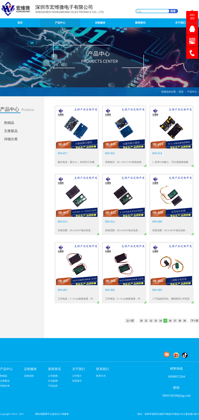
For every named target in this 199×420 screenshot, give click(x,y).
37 (175, 320)
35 (165, 320)
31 (146, 320)
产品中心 (192, 91)
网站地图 (39, 414)
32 (151, 320)
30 (141, 320)
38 (180, 320)
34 (160, 320)
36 (170, 320)
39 (184, 320)
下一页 (194, 320)
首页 (20, 22)
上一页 (130, 320)
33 (156, 320)
